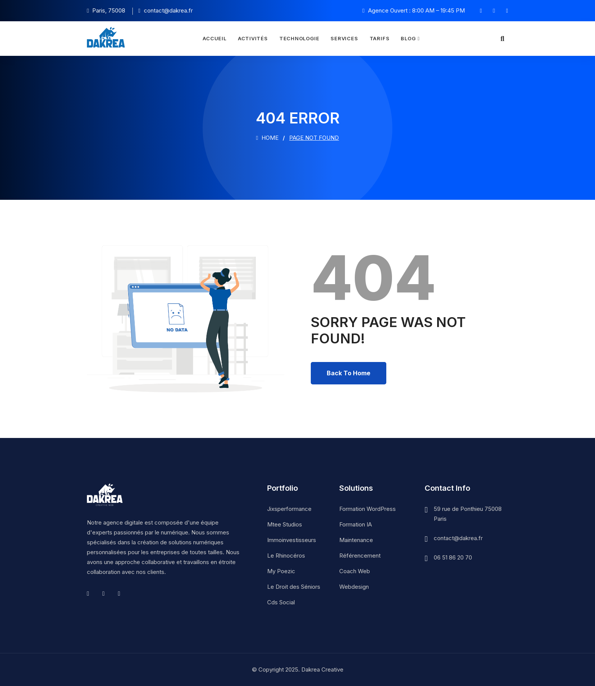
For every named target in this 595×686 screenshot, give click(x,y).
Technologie (299, 38)
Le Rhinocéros (286, 555)
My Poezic (281, 571)
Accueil (214, 38)
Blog (408, 38)
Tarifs (380, 38)
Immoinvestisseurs (291, 540)
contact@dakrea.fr (458, 538)
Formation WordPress (367, 508)
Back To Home (348, 373)
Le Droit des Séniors (293, 586)
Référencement (360, 555)
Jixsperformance (289, 508)
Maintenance (356, 540)
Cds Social (281, 602)
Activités (253, 38)
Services (344, 38)
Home (267, 137)
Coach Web (354, 571)
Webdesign (354, 586)
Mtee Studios (284, 524)
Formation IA (355, 524)
